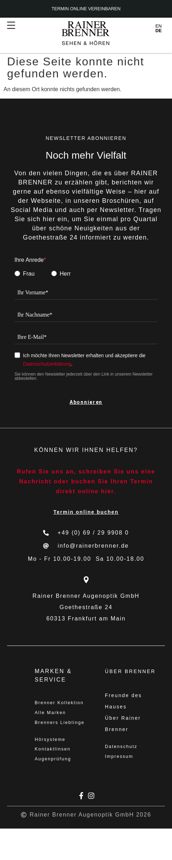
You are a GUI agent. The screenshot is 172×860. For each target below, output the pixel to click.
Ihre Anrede (29, 260)
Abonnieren (86, 402)
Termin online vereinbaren (86, 9)
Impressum (121, 759)
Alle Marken (52, 726)
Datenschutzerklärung (47, 364)
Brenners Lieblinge (48, 743)
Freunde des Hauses (123, 701)
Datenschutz (123, 747)
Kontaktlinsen (55, 779)
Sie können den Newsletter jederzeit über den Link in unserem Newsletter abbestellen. (83, 376)
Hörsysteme (52, 767)
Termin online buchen (85, 512)
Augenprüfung (55, 790)
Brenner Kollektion (50, 709)
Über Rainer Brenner (123, 723)
